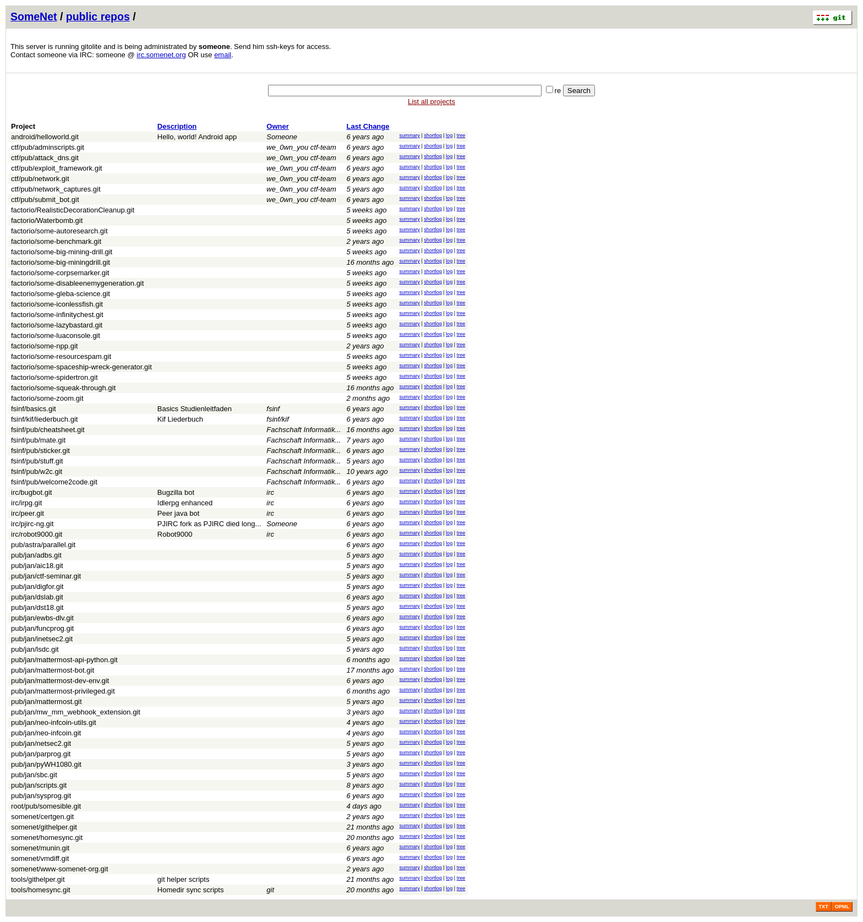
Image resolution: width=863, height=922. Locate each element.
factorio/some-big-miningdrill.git (60, 262)
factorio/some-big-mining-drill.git (61, 252)
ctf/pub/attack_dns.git (45, 158)
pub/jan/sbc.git (34, 775)
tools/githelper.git (38, 879)
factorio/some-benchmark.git (56, 241)
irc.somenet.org (161, 55)
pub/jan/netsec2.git (41, 743)
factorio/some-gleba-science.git (60, 294)
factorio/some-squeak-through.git (63, 388)
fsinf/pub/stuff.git (37, 461)
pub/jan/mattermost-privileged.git (63, 691)
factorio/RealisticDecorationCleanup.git (72, 210)
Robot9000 (175, 534)
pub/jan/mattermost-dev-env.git (60, 681)
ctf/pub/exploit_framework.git (56, 168)
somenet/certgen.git (42, 816)
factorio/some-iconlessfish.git (57, 304)
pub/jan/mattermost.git (46, 701)
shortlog (432, 135)
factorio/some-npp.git (44, 346)
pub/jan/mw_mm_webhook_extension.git (75, 712)
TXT (823, 906)
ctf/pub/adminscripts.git (47, 147)
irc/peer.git (27, 513)
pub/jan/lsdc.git (35, 649)
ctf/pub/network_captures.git (56, 189)
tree (461, 135)
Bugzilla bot (175, 492)
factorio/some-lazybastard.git (56, 325)
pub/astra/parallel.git (43, 545)
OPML (842, 906)
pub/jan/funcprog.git (42, 628)
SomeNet (33, 16)
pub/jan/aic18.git (37, 565)
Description (177, 126)
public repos (98, 16)
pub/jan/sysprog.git (41, 796)
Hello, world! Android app (197, 137)
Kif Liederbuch (180, 419)
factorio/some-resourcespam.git (61, 356)
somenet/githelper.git (44, 827)
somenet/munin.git (40, 848)
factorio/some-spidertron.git (54, 377)
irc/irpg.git (26, 503)
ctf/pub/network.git (40, 178)
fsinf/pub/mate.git (38, 440)
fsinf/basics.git (33, 409)
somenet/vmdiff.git (40, 858)
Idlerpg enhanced (184, 503)
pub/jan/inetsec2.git (42, 639)
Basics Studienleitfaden (194, 409)
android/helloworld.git (45, 137)
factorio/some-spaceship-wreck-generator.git (81, 367)
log (449, 135)
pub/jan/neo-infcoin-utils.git (53, 722)
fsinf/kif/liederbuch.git (44, 419)
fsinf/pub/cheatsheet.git (48, 429)
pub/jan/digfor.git (37, 586)
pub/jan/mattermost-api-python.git (64, 660)
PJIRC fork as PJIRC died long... (209, 524)
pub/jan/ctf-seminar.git (46, 576)
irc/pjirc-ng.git (32, 524)
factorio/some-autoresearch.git (59, 231)
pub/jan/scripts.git (39, 785)
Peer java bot (178, 513)
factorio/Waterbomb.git (47, 220)
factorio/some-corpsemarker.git (60, 273)
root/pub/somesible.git (46, 806)
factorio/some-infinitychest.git (57, 314)
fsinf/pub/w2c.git (36, 471)
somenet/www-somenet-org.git (59, 869)
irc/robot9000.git (36, 534)
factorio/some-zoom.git (47, 398)
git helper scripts (183, 879)
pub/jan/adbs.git (36, 555)
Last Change (367, 126)
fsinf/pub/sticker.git (40, 450)
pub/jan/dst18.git (37, 607)
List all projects (431, 101)
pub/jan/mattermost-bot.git (52, 670)
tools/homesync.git (40, 890)
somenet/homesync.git (47, 837)
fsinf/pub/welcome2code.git (54, 482)
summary (409, 135)
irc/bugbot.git (31, 492)
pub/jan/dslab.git (37, 597)
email (222, 55)
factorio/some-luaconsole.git (55, 335)
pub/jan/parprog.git (40, 754)
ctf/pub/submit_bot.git (45, 199)
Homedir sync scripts (190, 890)
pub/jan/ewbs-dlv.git (42, 618)
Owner (277, 126)
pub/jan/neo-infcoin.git (46, 733)
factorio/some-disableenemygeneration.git (77, 283)
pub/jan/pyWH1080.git (46, 764)
